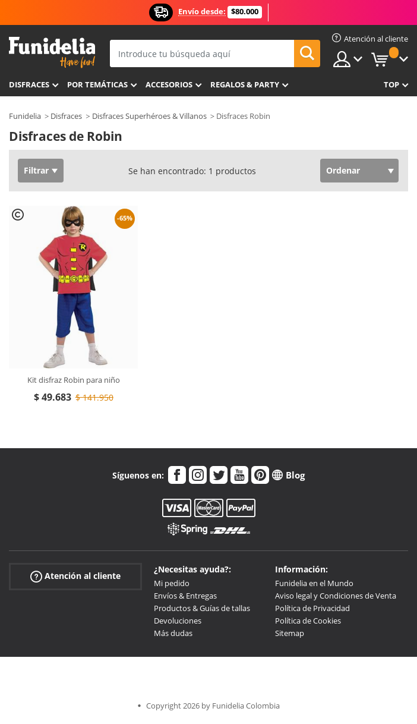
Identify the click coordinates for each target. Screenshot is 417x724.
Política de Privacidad (312, 608)
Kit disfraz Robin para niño (73, 379)
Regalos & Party (244, 84)
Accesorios (169, 84)
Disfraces (29, 84)
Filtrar (36, 170)
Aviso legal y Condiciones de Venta (335, 595)
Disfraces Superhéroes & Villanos (149, 116)
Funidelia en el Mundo (314, 583)
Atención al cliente (75, 576)
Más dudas (173, 633)
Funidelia (25, 116)
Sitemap (289, 633)
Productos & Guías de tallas (202, 608)
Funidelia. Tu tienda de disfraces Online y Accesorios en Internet (52, 52)
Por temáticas (97, 84)
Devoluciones (177, 620)
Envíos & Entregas (185, 595)
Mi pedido (171, 583)
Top (391, 84)
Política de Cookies (308, 620)
